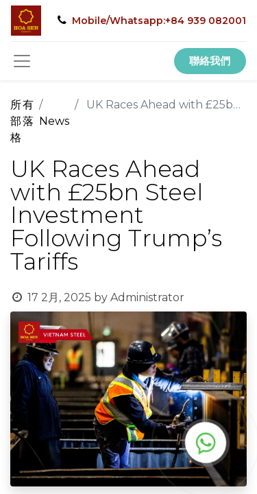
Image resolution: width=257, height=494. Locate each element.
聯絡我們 (209, 60)
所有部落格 (22, 121)
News (54, 121)
